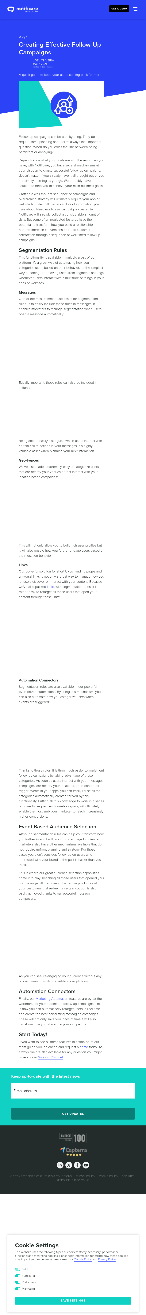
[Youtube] (86, 1165)
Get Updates (73, 1114)
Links (51, 587)
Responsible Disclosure (73, 1180)
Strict (25, 1269)
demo (84, 1047)
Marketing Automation (52, 999)
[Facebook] (77, 1165)
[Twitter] (68, 1165)
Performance (30, 1282)
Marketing (28, 1289)
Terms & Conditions (58, 1176)
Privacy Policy (85, 1176)
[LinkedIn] (60, 1165)
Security (128, 1176)
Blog (22, 37)
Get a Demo (119, 8)
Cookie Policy (108, 1176)
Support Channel (50, 1057)
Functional (28, 1276)
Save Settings (73, 1300)
